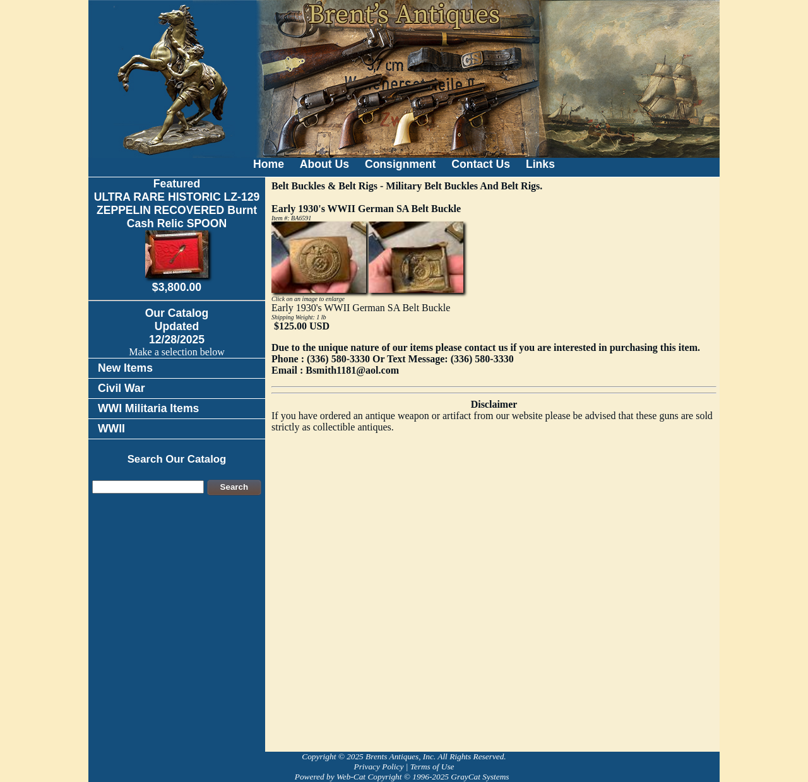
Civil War (121, 388)
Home (268, 164)
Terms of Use (432, 766)
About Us (324, 164)
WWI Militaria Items (148, 408)
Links (540, 164)
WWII (111, 428)
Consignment (400, 164)
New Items (125, 368)
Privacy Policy (378, 766)
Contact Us (480, 164)
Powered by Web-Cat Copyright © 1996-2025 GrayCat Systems (404, 776)
